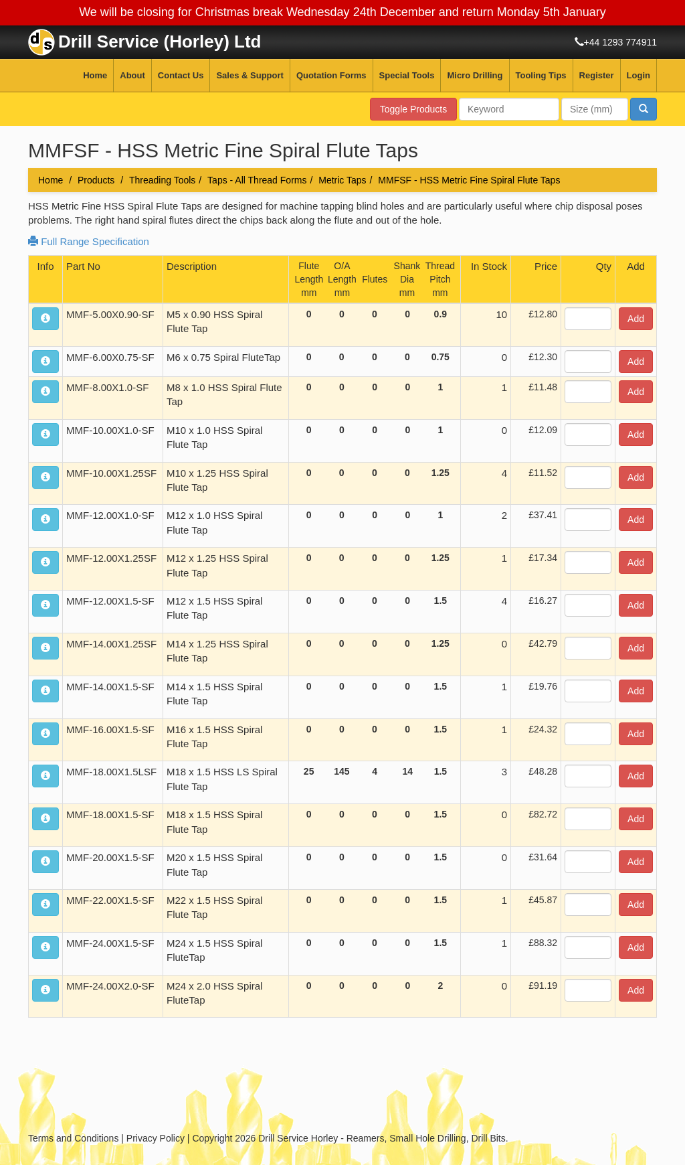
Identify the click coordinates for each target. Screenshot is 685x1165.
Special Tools (407, 75)
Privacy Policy (155, 1138)
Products (96, 180)
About (132, 75)
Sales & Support (249, 75)
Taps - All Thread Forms (256, 180)
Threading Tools (162, 180)
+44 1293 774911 (620, 42)
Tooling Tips (541, 75)
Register (596, 75)
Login (638, 75)
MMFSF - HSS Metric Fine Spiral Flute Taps (469, 180)
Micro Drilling (474, 75)
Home (95, 75)
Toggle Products (413, 109)
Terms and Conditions (73, 1138)
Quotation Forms (331, 75)
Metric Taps (342, 180)
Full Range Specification (88, 241)
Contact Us (181, 75)
